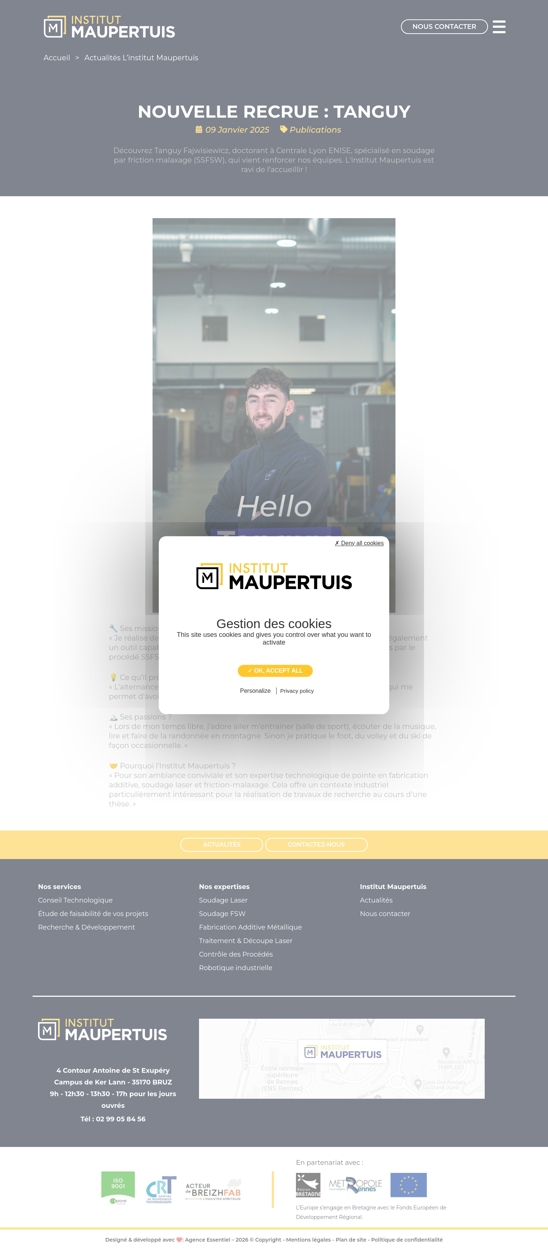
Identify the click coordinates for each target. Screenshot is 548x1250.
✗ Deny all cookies (359, 543)
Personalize (255, 691)
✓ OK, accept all (275, 671)
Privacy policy (297, 691)
